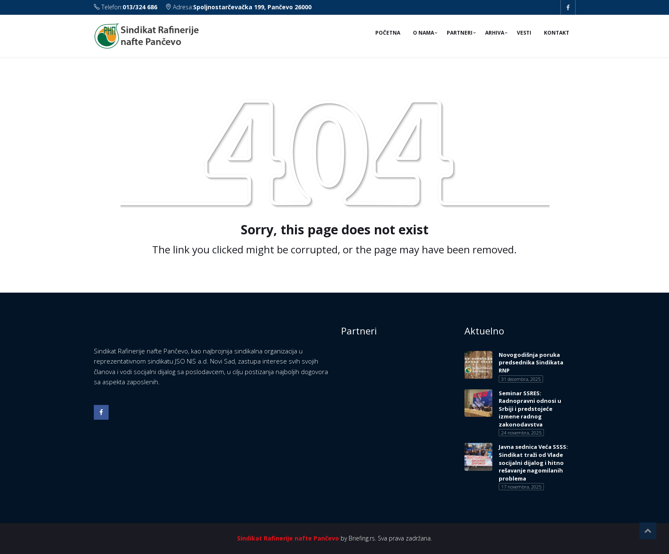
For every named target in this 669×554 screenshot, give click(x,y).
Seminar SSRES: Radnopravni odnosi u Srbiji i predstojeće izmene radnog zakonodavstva (530, 408)
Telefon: (126, 7)
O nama (423, 32)
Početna (387, 32)
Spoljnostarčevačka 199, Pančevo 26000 (252, 7)
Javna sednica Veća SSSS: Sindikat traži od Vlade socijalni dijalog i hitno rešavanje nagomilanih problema (533, 462)
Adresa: (238, 7)
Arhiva (494, 32)
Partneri (459, 32)
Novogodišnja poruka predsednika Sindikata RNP (531, 362)
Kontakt (556, 32)
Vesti (524, 32)
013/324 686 (140, 7)
